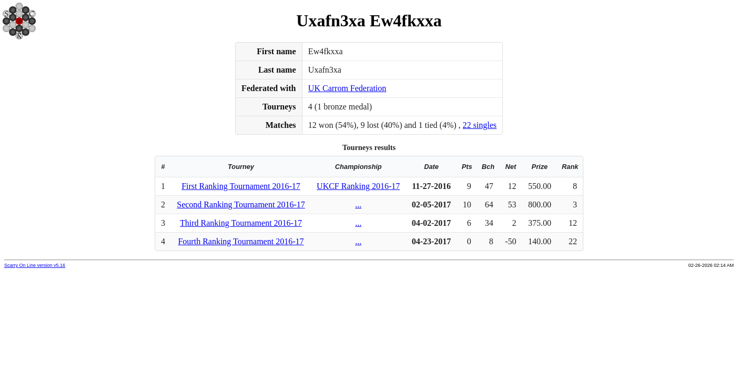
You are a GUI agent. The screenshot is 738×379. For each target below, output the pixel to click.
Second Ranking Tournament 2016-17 (241, 204)
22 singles (480, 125)
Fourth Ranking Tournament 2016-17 (241, 241)
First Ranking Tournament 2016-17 (240, 186)
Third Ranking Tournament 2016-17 (241, 222)
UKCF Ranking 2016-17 (358, 186)
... (358, 204)
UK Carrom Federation (347, 88)
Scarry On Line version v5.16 (34, 265)
